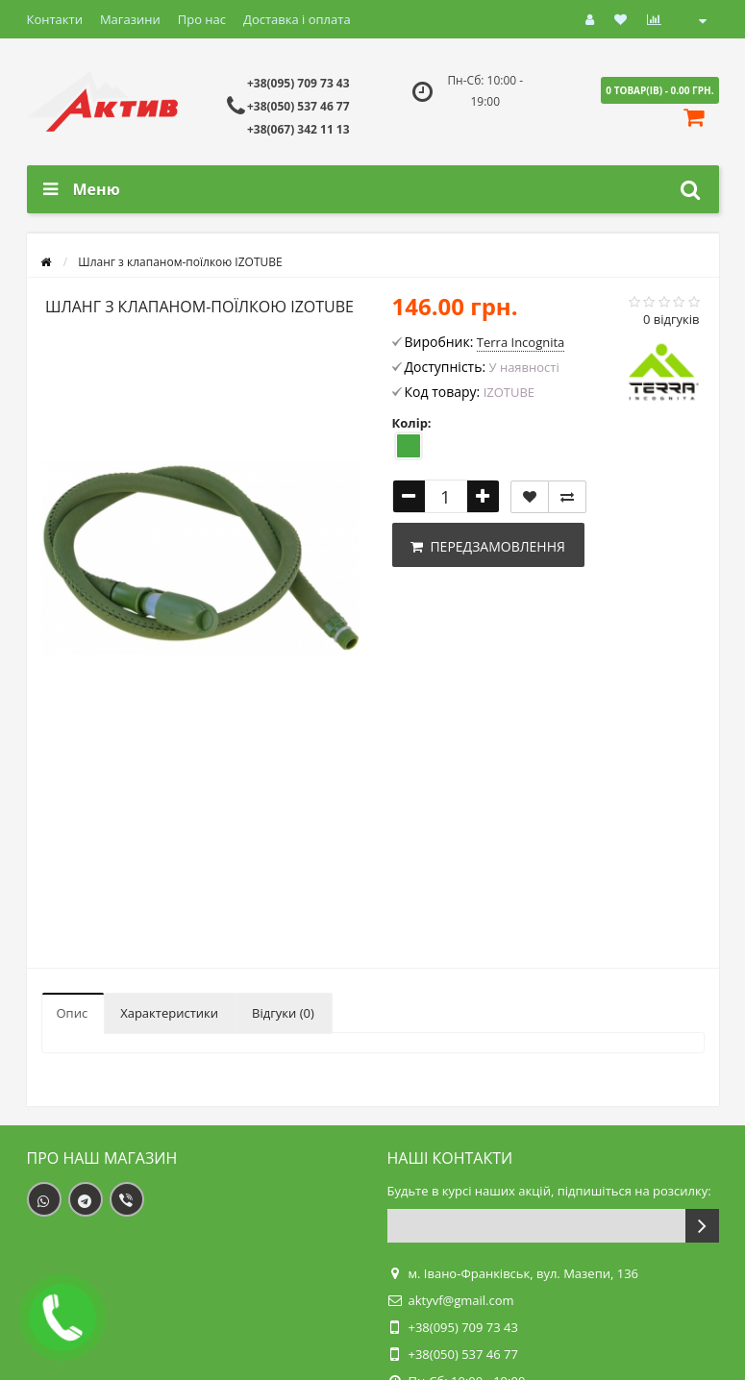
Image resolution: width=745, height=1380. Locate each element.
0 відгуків (671, 319)
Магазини (130, 19)
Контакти (55, 19)
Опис (72, 1013)
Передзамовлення (487, 546)
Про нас (202, 19)
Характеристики (169, 1013)
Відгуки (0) (283, 1013)
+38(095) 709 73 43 (298, 83)
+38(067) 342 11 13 (298, 129)
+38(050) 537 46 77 (298, 106)
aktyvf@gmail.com (461, 1300)
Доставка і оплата (297, 19)
